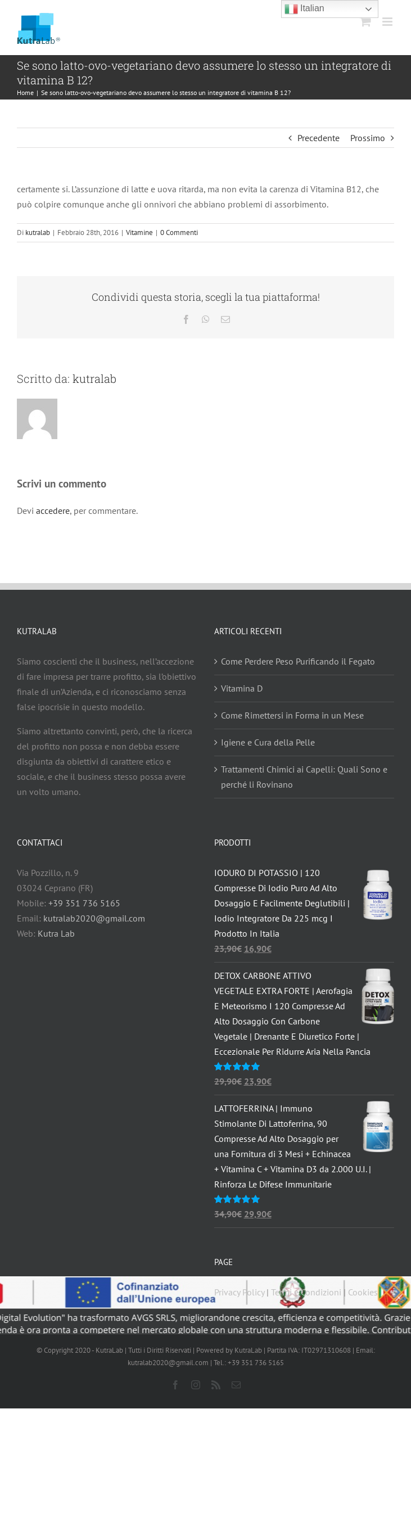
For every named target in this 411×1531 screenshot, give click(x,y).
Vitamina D (242, 688)
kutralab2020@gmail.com (94, 918)
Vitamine (139, 232)
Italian (304, 9)
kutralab (37, 232)
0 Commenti (179, 232)
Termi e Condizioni (306, 1292)
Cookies (363, 1292)
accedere (53, 510)
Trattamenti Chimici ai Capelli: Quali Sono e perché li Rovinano (304, 777)
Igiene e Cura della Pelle (268, 742)
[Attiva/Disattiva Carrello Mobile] (365, 22)
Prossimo (367, 137)
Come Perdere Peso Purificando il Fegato (298, 661)
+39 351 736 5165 (84, 903)
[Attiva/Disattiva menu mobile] (388, 22)
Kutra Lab (56, 933)
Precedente (318, 137)
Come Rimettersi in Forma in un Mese (292, 715)
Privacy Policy (239, 1292)
